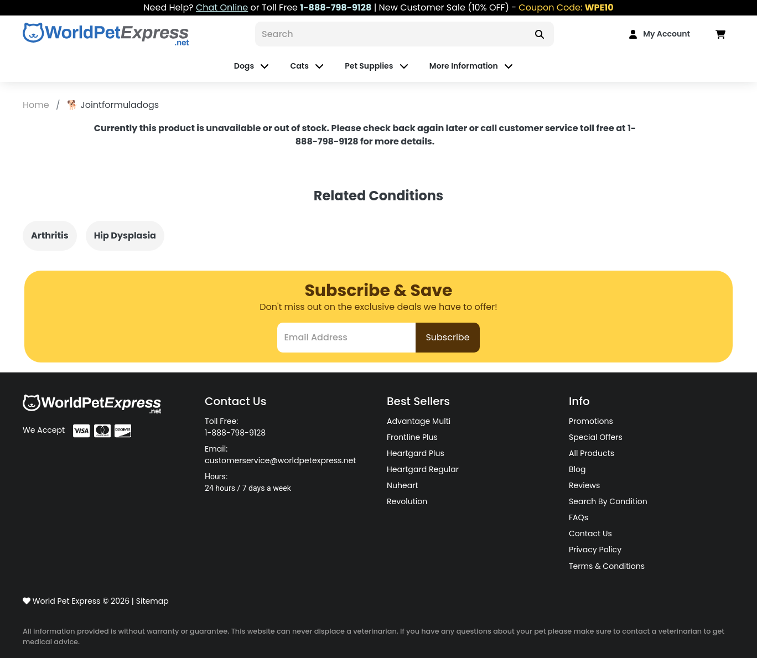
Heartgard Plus (415, 453)
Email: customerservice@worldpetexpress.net (280, 454)
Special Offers (596, 437)
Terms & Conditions (607, 566)
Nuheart (402, 485)
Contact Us (590, 533)
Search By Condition (608, 501)
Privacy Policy (595, 549)
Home (37, 105)
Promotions (591, 421)
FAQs (578, 517)
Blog (577, 469)
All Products (591, 453)
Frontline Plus (412, 437)
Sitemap (152, 601)
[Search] (390, 34)
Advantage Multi (418, 421)
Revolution (407, 501)
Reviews (584, 485)
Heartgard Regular (423, 469)
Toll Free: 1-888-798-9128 (235, 427)
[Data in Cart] (720, 34)
